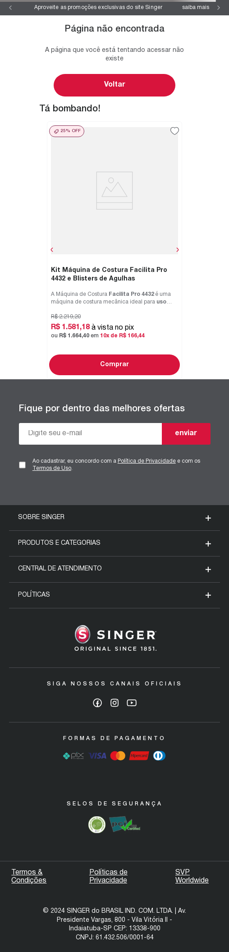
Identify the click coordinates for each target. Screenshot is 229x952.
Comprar (114, 365)
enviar (186, 433)
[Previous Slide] (10, 7)
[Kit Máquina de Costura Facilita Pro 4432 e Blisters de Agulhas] (114, 250)
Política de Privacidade (147, 461)
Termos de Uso (51, 468)
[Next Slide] (218, 7)
